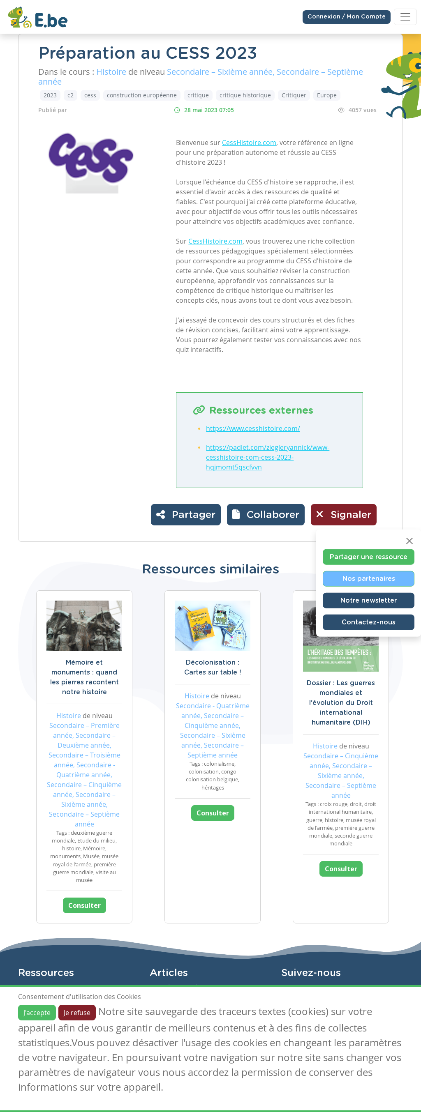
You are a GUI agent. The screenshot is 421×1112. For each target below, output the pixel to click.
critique (198, 95)
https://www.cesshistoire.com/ (253, 428)
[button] (266, 514)
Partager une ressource (368, 556)
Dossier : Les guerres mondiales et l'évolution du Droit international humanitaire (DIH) (341, 703)
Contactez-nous (369, 622)
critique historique (245, 95)
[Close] (409, 541)
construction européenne (142, 95)
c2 (70, 95)
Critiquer (294, 95)
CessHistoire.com (249, 142)
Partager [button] (185, 514)
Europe (327, 95)
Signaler (343, 514)
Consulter (84, 905)
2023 (50, 95)
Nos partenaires (368, 578)
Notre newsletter (368, 600)
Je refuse (77, 1012)
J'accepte (37, 1012)
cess (90, 95)
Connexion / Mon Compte (347, 17)
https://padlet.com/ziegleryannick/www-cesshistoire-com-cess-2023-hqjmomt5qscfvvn (267, 457)
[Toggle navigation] (405, 17)
